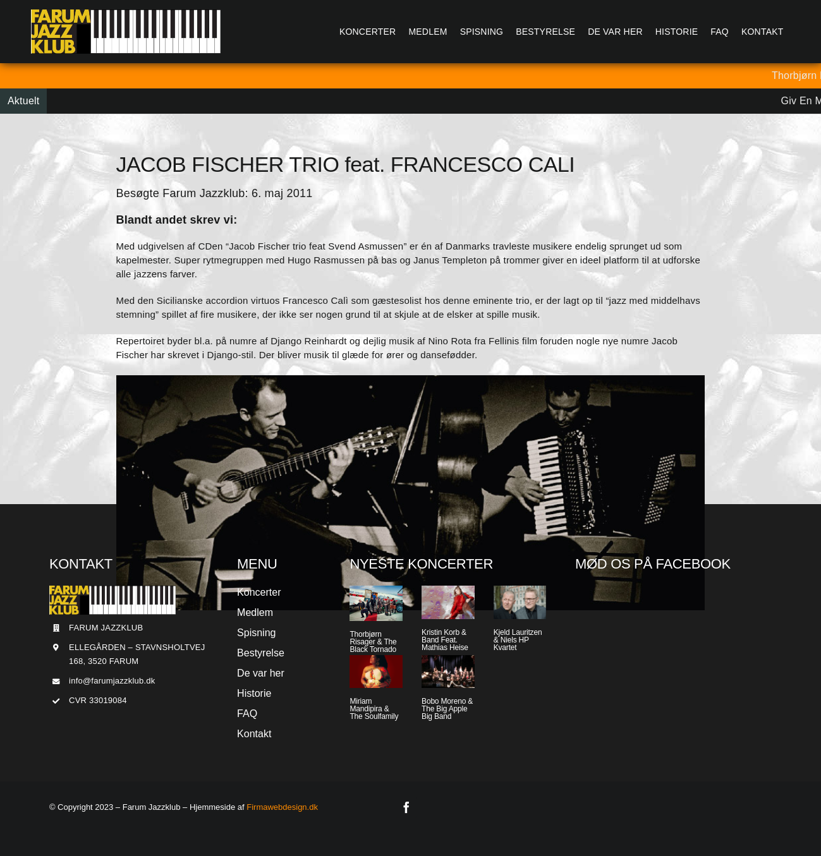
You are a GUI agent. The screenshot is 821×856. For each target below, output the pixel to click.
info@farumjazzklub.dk (112, 680)
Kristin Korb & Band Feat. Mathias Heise (445, 640)
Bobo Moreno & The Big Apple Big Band (447, 709)
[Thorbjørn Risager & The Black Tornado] (376, 603)
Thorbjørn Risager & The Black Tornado (373, 642)
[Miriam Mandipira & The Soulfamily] (376, 672)
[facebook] (406, 807)
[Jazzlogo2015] (126, 14)
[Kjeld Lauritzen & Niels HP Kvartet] (520, 602)
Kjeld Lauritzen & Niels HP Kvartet (518, 640)
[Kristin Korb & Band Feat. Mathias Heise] (448, 602)
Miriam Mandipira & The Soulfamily (374, 709)
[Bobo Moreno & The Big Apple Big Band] (448, 672)
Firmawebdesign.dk (282, 807)
